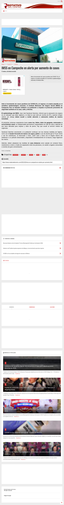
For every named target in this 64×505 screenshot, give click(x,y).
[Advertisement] (32, 201)
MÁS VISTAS (6, 260)
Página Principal (7, 495)
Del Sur (16, 64)
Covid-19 (9, 64)
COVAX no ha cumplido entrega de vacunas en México (23, 432)
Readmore (17, 373)
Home (3, 64)
